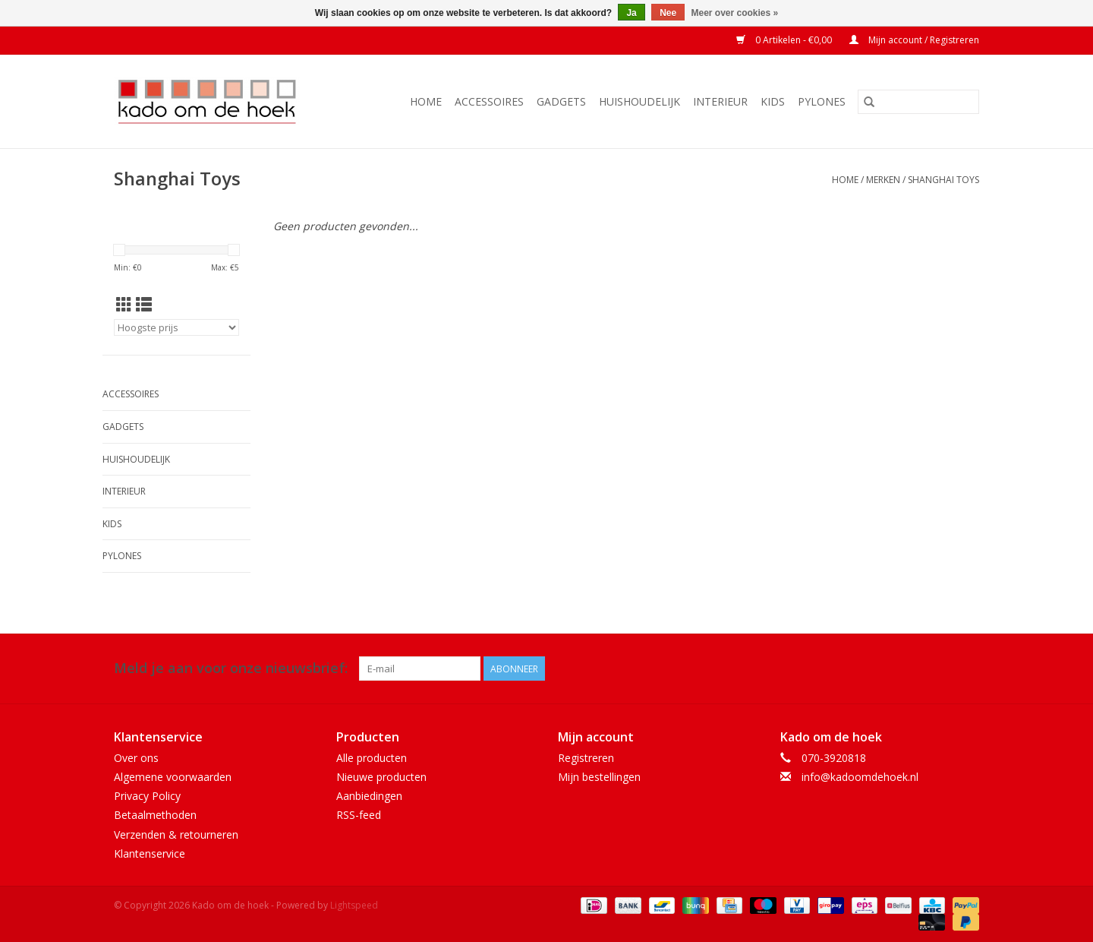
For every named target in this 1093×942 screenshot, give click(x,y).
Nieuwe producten (381, 777)
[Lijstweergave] (144, 304)
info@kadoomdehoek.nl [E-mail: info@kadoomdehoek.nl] (860, 777)
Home (426, 101)
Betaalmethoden (155, 815)
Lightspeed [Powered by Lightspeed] (354, 905)
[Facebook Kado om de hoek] (940, 668)
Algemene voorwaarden (173, 777)
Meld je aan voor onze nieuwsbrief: (231, 668)
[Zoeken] (918, 102)
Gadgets (561, 101)
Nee (668, 13)
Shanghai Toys (943, 179)
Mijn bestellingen (599, 777)
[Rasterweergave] (124, 304)
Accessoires (489, 101)
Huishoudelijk (639, 101)
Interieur (720, 101)
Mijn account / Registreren (914, 39)
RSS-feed (358, 815)
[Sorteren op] (176, 327)
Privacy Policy (147, 796)
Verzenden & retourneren (176, 834)
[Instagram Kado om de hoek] (967, 668)
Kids (773, 101)
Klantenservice (149, 853)
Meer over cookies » (735, 13)
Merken (883, 179)
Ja (631, 13)
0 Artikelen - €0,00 (785, 39)
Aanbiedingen (369, 796)
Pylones (822, 101)
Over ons (136, 758)
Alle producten (371, 758)
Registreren (586, 758)
